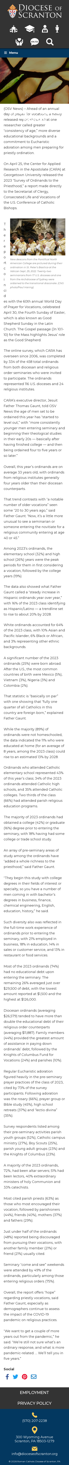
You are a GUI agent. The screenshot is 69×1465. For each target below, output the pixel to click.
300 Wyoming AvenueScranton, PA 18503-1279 (34, 1439)
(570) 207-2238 (34, 1421)
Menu (11, 53)
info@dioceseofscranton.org (35, 1454)
